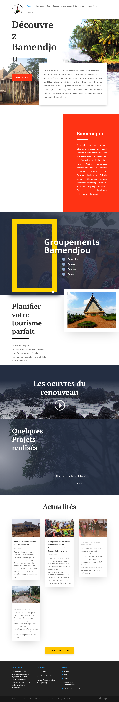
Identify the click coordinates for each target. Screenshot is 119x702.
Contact (30, 13)
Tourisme (28, 609)
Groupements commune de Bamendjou (68, 6)
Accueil (29, 6)
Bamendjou (73, 259)
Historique (39, 6)
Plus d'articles (59, 650)
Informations (92, 6)
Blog (48, 6)
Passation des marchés (72, 688)
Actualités (18, 548)
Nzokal (67, 699)
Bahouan (72, 269)
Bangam (71, 274)
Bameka (71, 264)
